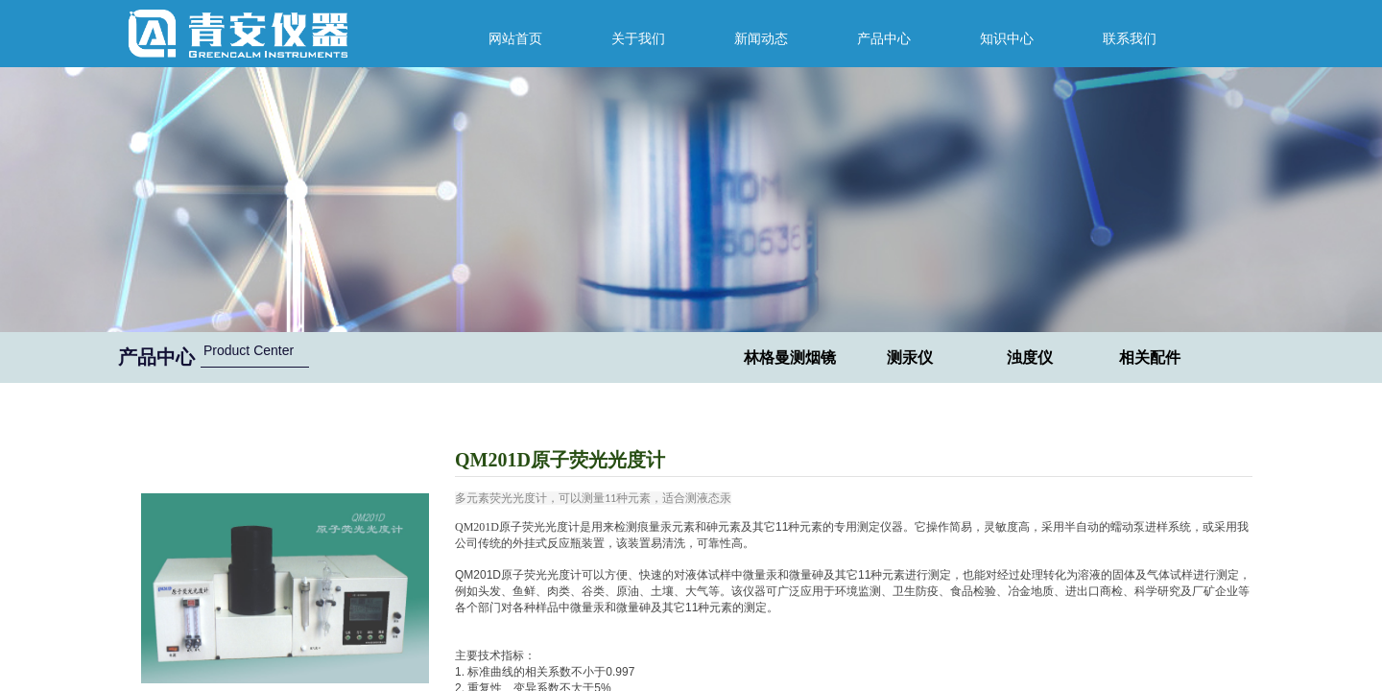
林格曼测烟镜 (790, 357)
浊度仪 (1030, 357)
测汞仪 (910, 357)
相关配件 (1149, 357)
